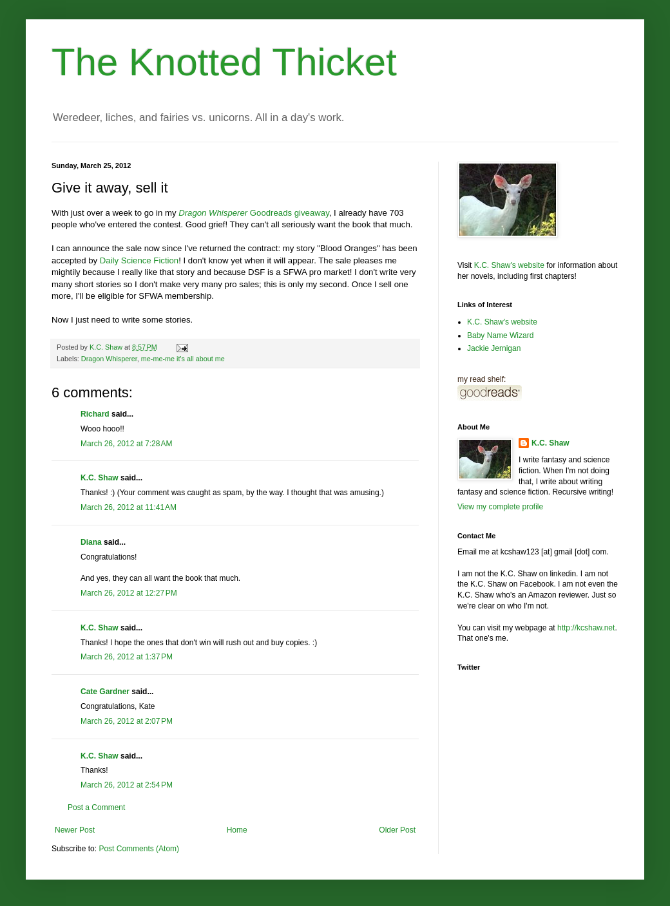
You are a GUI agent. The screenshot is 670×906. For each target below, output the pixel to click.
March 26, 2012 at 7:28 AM (126, 443)
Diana (91, 542)
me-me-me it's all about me (183, 359)
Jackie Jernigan (494, 348)
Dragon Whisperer (109, 359)
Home (237, 830)
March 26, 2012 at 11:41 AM (129, 507)
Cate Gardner (105, 691)
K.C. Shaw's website (509, 265)
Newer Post (75, 830)
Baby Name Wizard (500, 335)
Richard (95, 414)
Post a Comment (96, 807)
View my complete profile (500, 506)
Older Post (397, 830)
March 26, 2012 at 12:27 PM (129, 593)
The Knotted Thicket (224, 62)
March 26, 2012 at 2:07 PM (127, 721)
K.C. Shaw (100, 477)
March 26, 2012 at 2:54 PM (127, 784)
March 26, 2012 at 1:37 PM (127, 656)
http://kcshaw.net (586, 627)
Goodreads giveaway (253, 213)
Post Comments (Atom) (139, 848)
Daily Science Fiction (139, 260)
